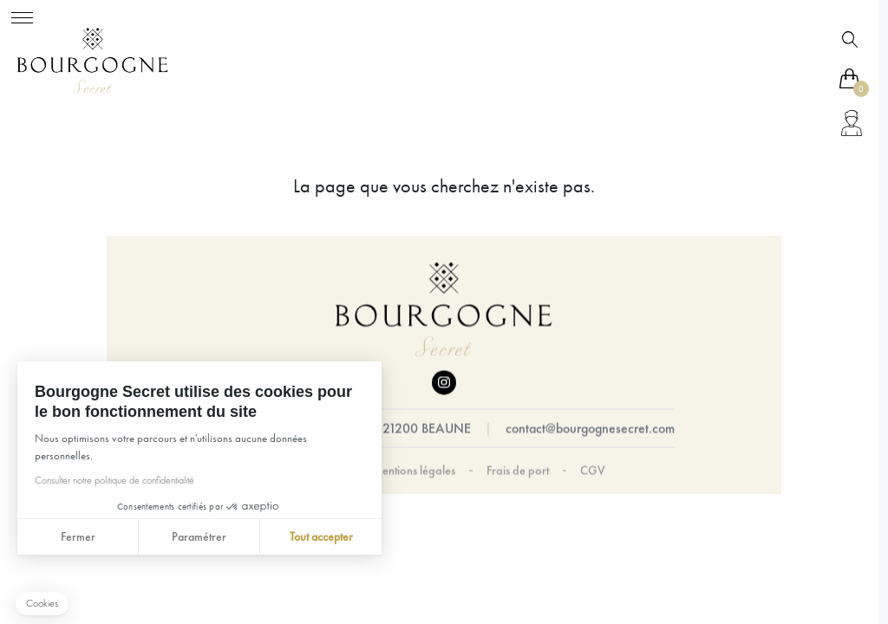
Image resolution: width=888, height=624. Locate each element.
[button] (42, 603)
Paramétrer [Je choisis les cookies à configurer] (199, 536)
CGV (592, 470)
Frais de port (517, 470)
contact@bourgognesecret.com (590, 428)
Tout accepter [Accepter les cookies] (320, 536)
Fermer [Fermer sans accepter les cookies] (77, 536)
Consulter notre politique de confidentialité (113, 480)
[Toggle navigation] (22, 15)
